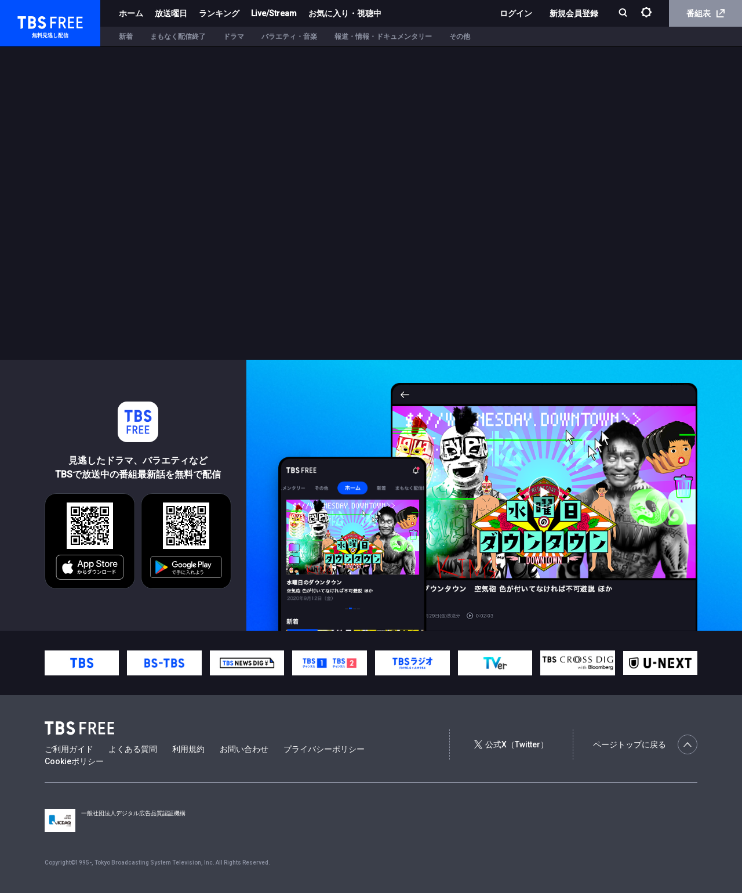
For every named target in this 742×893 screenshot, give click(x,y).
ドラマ (233, 36)
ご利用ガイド (69, 749)
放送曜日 (171, 13)
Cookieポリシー (74, 761)
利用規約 (188, 749)
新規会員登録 (574, 13)
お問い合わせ (244, 749)
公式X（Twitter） (511, 744)
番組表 (705, 13)
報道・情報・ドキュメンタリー (383, 36)
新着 (126, 36)
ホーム (131, 13)
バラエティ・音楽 (289, 36)
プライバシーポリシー (324, 749)
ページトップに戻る (645, 744)
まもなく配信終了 (178, 36)
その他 (459, 36)
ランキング (219, 13)
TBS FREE (30, 20)
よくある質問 (132, 749)
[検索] (624, 14)
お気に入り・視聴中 (344, 13)
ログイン (516, 13)
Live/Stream (274, 13)
